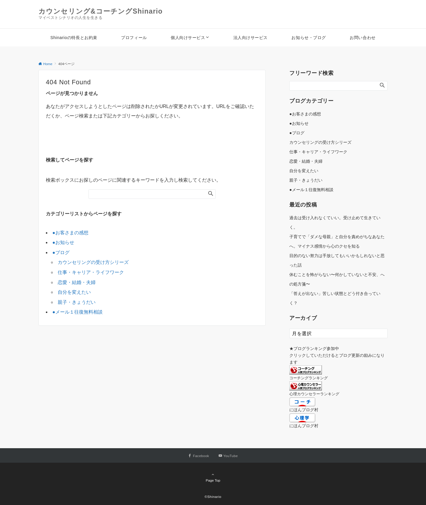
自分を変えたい (74, 292)
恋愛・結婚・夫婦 (77, 282)
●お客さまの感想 (70, 232)
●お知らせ (63, 242)
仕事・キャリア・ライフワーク (91, 272)
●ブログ (61, 252)
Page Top (213, 477)
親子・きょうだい (77, 302)
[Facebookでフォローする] (198, 456)
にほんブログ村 (303, 409)
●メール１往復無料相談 (77, 311)
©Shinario (213, 496)
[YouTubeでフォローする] (228, 456)
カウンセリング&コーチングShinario (100, 11)
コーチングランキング (308, 378)
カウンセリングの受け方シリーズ (93, 262)
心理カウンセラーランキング (314, 394)
